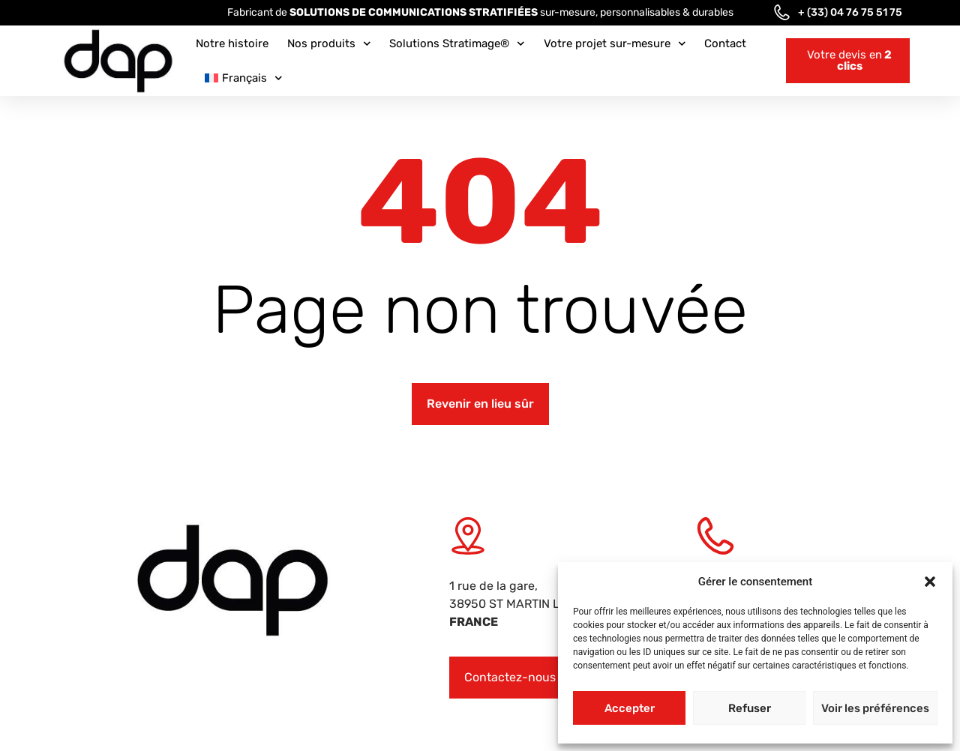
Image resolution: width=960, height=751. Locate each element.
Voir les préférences (875, 708)
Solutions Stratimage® (457, 43)
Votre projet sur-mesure (615, 43)
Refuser (749, 708)
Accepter (629, 708)
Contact (725, 43)
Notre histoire (232, 43)
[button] (930, 581)
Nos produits (329, 43)
